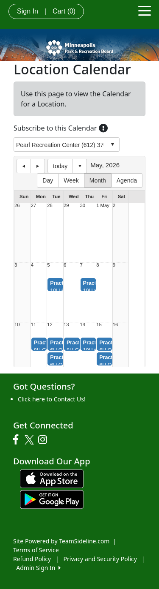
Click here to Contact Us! (52, 399)
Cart (64, 11)
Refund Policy (32, 559)
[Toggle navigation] (144, 10)
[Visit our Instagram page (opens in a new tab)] (44, 439)
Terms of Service (36, 550)
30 (83, 205)
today (60, 166)
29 (66, 205)
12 (50, 324)
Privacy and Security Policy (100, 559)
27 (33, 205)
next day (38, 166)
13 (66, 324)
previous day (24, 166)
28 (50, 205)
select (112, 144)
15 (99, 324)
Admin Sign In (38, 568)
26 (17, 205)
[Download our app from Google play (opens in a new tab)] (52, 499)
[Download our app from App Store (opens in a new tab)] (52, 478)
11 (33, 324)
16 (115, 324)
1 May (102, 205)
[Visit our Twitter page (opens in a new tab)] (30, 439)
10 (17, 324)
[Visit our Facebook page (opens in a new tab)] (17, 439)
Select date (80, 166)
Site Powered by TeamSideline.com (61, 541)
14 (83, 324)
